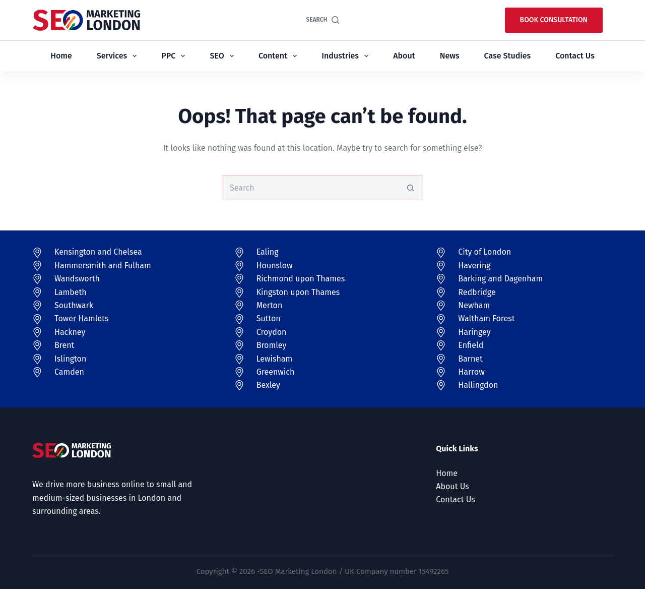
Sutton (268, 318)
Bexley (268, 385)
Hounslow (274, 265)
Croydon (271, 332)
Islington (70, 359)
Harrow (471, 372)
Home (61, 56)
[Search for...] (310, 187)
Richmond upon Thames (300, 278)
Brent (64, 345)
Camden (69, 372)
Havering (474, 265)
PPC (175, 56)
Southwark (73, 305)
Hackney (69, 332)
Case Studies (507, 56)
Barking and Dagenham (500, 278)
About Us (452, 486)
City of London (484, 252)
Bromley (271, 345)
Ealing (267, 252)
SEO (223, 56)
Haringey (474, 332)
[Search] (322, 20)
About (404, 56)
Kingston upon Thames (298, 292)
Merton (269, 305)
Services (119, 56)
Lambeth (70, 292)
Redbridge (476, 292)
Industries (346, 56)
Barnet (470, 359)
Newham (474, 305)
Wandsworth (77, 278)
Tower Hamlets (81, 318)
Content (280, 56)
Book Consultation (554, 20)
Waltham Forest (486, 318)
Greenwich (275, 372)
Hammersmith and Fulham (102, 265)
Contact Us (575, 56)
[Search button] (410, 187)
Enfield (470, 345)
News (450, 56)
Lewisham (274, 359)
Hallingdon (478, 385)
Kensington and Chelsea (98, 252)
